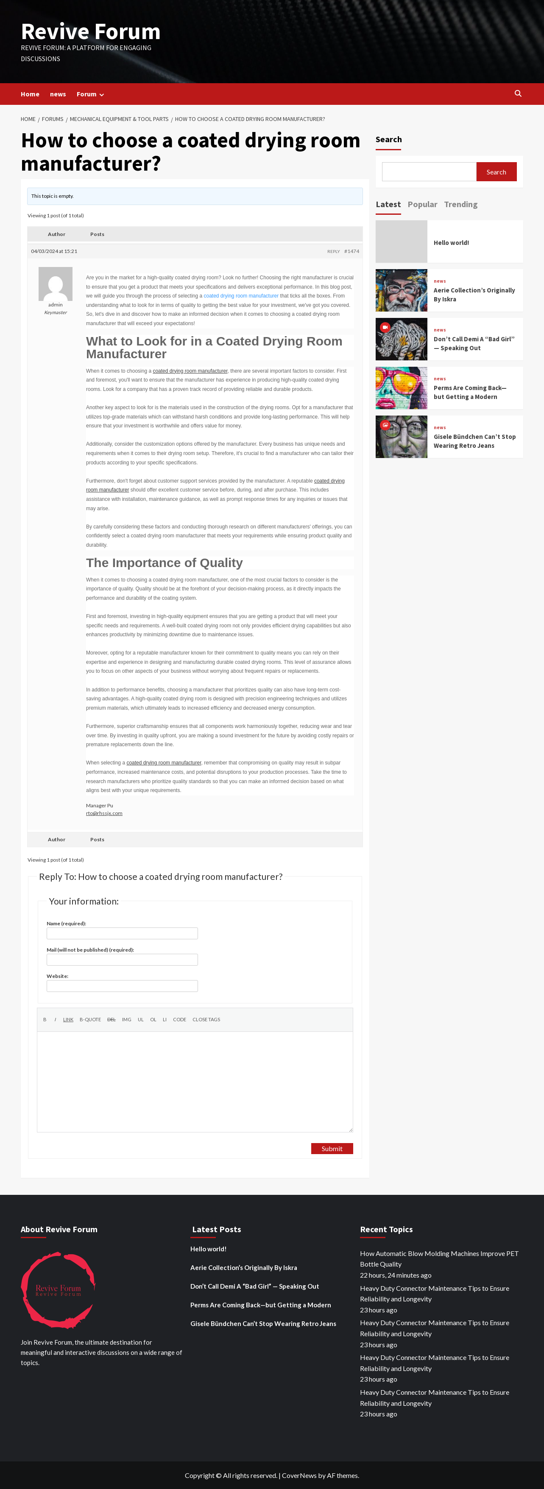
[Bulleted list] (140, 1019)
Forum (91, 94)
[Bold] (44, 1019)
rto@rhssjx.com (104, 813)
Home (30, 94)
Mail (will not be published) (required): (90, 950)
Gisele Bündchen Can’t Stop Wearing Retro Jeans (263, 1323)
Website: (57, 976)
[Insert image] (127, 1019)
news (58, 94)
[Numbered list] (153, 1019)
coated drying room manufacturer (241, 296)
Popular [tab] (422, 204)
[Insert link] (68, 1019)
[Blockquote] (90, 1019)
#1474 (351, 251)
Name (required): (66, 923)
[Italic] (55, 1019)
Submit (332, 1148)
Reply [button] (333, 251)
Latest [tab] (388, 204)
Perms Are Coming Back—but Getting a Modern (260, 1305)
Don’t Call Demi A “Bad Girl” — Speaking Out (254, 1286)
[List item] (164, 1019)
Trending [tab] (461, 204)
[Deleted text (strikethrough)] (111, 1019)
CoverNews (299, 1475)
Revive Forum (91, 30)
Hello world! (451, 243)
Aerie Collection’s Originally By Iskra (243, 1267)
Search (389, 139)
